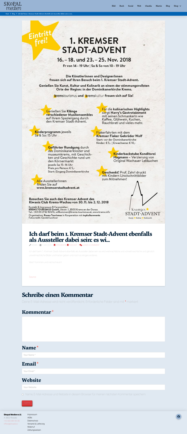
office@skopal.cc (11, 424)
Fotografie (60, 245)
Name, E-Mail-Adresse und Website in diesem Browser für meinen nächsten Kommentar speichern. (85, 394)
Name (30, 347)
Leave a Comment (89, 245)
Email (30, 363)
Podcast (72, 245)
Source (32, 276)
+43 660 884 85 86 (12, 421)
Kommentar (38, 312)
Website (31, 380)
